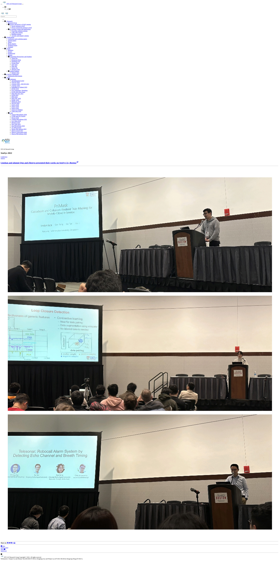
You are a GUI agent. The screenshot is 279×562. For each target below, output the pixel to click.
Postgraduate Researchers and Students (20, 56)
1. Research (9, 21)
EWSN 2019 (15, 89)
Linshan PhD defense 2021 (19, 119)
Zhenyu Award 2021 (17, 130)
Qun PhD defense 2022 (18, 126)
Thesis (10, 42)
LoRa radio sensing (17, 32)
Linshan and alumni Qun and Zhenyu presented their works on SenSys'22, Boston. (39, 163)
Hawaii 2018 (15, 118)
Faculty (10, 52)
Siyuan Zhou (15, 63)
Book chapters (12, 44)
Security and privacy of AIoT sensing (20, 24)
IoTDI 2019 (14, 95)
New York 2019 (16, 124)
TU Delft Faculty (16, 127)
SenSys (3, 158)
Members (10, 50)
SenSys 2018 (15, 105)
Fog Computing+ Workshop (19, 90)
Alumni (10, 55)
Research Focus (12, 23)
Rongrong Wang (16, 60)
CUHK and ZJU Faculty (18, 116)
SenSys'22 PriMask (17, 110)
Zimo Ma (14, 66)
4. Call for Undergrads (12, 74)
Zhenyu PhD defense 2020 (19, 134)
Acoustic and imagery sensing (20, 35)
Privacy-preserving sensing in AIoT (21, 27)
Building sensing (16, 34)
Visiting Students (14, 71)
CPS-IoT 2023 (15, 82)
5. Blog (8, 77)
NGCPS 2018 (15, 103)
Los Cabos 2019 (16, 121)
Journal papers (12, 40)
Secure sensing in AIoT (18, 26)
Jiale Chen (14, 64)
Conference (12, 79)
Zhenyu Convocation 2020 (19, 132)
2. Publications (10, 37)
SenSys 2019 (15, 106)
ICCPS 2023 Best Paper (18, 92)
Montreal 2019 (15, 122)
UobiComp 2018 (16, 111)
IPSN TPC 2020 (16, 98)
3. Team (8, 48)
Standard (10, 47)
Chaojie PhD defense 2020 (19, 114)
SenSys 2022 (15, 108)
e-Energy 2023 (15, 85)
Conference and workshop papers (17, 39)
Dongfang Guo (15, 61)
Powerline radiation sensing (19, 31)
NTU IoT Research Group (12, 3)
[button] (5, 7)
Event (11, 113)
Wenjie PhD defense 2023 (18, 129)
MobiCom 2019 (16, 101)
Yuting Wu (14, 68)
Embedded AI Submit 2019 (19, 87)
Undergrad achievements (15, 76)
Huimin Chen (15, 73)
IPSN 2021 (14, 97)
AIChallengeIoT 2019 (17, 81)
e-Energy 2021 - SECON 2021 (20, 84)
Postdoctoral (11, 53)
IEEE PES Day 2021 (17, 93)
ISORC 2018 (15, 100)
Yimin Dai (14, 58)
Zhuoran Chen (15, 69)
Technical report (12, 45)
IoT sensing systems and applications (20, 29)
